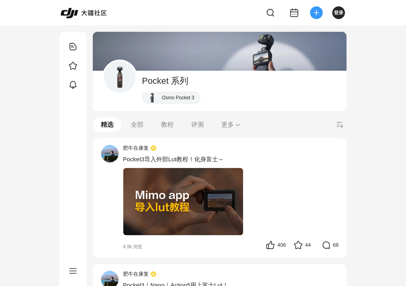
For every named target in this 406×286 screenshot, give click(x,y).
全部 (137, 124)
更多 (231, 124)
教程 (167, 124)
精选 (107, 124)
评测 (197, 124)
